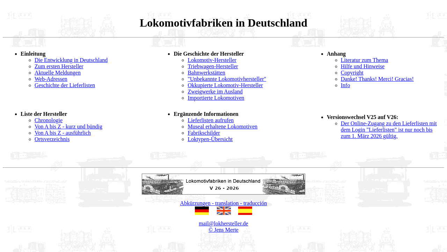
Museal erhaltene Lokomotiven (222, 127)
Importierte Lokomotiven (216, 98)
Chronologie (49, 120)
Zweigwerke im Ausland (215, 91)
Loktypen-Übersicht (210, 139)
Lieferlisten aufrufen (211, 120)
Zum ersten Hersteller (59, 66)
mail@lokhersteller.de (223, 223)
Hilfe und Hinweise (362, 66)
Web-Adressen (51, 79)
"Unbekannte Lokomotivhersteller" (227, 79)
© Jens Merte (223, 230)
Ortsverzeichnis (52, 139)
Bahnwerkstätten (206, 73)
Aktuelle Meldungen (58, 73)
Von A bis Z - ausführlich (63, 133)
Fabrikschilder (204, 133)
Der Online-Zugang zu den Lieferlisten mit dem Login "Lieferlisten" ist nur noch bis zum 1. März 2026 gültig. (389, 129)
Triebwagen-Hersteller (213, 66)
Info (345, 85)
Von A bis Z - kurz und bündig (68, 127)
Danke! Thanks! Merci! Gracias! (377, 79)
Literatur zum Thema (364, 60)
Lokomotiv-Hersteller (212, 60)
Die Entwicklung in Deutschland (71, 60)
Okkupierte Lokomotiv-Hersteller (225, 85)
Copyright (352, 73)
